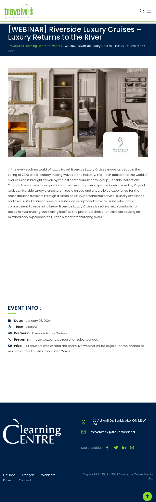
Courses (9, 475)
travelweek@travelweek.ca (112, 432)
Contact (24, 480)
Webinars (48, 475)
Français (28, 475)
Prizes (7, 480)
